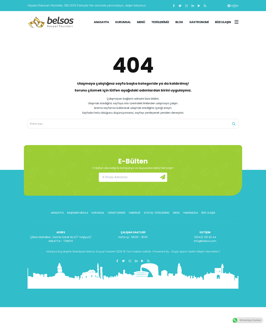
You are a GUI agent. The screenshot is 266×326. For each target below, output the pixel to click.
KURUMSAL (123, 22)
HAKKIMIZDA (190, 213)
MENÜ (141, 22)
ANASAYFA (101, 22)
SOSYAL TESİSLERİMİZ (156, 213)
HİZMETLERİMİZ (116, 213)
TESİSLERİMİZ (160, 22)
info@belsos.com (205, 241)
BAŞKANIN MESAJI (77, 213)
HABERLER (134, 213)
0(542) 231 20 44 (205, 237)
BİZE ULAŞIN (223, 22)
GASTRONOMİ (199, 22)
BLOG (179, 22)
